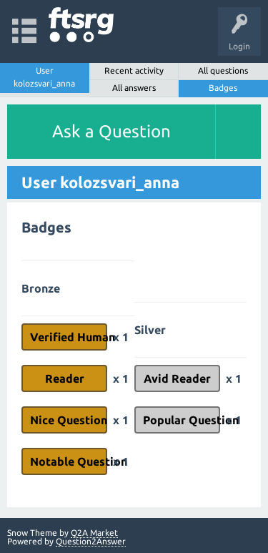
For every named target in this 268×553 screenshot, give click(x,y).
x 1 (121, 337)
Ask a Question (111, 131)
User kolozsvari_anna (44, 77)
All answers (134, 87)
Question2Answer (91, 541)
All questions (223, 70)
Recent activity (134, 70)
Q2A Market (94, 532)
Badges (223, 87)
